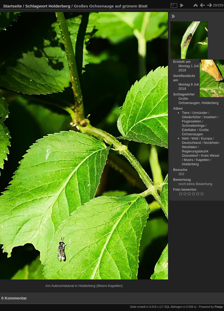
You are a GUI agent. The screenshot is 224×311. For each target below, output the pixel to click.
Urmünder (199, 113)
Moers (188, 160)
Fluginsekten (191, 121)
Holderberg (59, 6)
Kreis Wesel (210, 155)
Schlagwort (36, 6)
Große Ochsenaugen (189, 101)
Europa (206, 138)
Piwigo (219, 306)
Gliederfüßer (191, 117)
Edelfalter (189, 130)
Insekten (210, 117)
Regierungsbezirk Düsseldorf (195, 153)
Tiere (186, 113)
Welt (185, 138)
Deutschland (191, 143)
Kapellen (202, 160)
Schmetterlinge (193, 126)
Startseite (12, 6)
